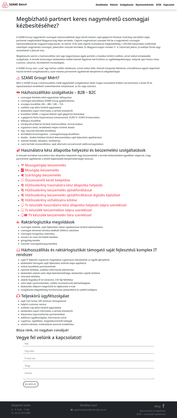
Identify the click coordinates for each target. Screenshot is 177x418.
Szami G (14, 5)
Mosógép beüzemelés (40, 169)
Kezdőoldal (102, 4)
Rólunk (114, 4)
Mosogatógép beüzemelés (43, 164)
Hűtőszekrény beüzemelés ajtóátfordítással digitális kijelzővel (70, 194)
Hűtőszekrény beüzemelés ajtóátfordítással (56, 189)
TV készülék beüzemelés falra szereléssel (56, 214)
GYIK (158, 4)
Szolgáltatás (126, 4)
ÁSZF (138, 414)
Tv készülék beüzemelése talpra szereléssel (56, 209)
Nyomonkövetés (145, 4)
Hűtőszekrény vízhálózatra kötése (49, 199)
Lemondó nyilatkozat (155, 414)
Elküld (30, 388)
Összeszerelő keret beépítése (45, 179)
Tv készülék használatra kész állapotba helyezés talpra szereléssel (74, 204)
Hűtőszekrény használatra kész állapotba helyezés (62, 184)
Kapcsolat (168, 4)
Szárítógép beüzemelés (41, 174)
